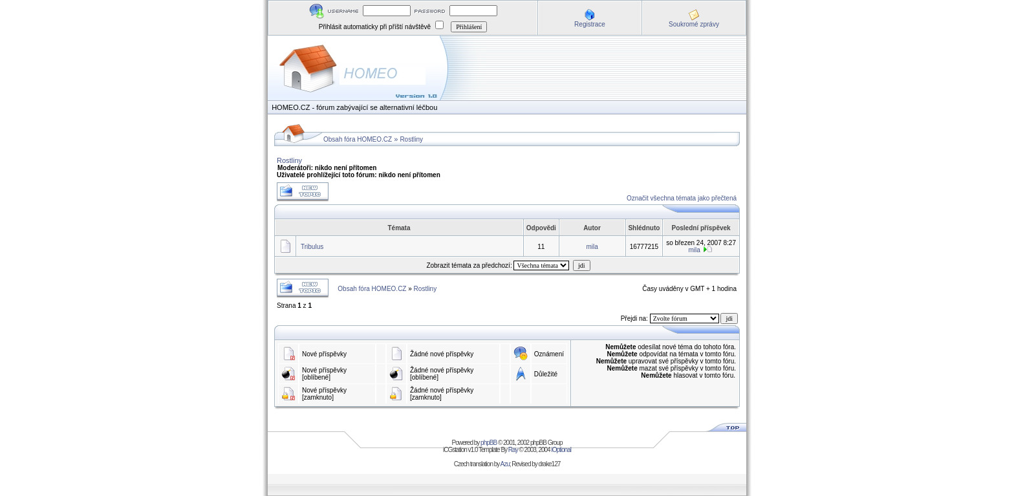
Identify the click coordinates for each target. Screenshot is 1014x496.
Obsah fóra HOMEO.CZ (357, 139)
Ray (513, 449)
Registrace (589, 24)
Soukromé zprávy (694, 24)
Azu (505, 464)
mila (592, 246)
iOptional (560, 449)
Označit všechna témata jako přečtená (682, 198)
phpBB (488, 442)
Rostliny (411, 139)
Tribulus (312, 246)
